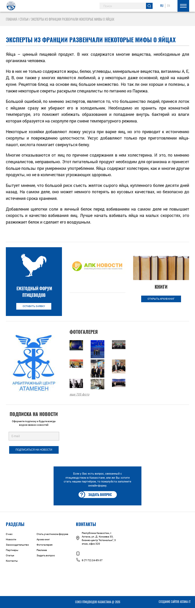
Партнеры (12, 550)
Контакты (12, 560)
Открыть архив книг (161, 298)
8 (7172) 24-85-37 (89, 560)
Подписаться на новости (33, 449)
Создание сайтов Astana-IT (174, 602)
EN (168, 6)
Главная (11, 19)
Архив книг (43, 539)
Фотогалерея (45, 544)
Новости (11, 539)
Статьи (24, 19)
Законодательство (17, 544)
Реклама (42, 550)
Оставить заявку (34, 306)
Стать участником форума (52, 534)
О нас (9, 534)
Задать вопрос (95, 494)
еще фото (79, 394)
